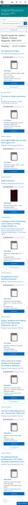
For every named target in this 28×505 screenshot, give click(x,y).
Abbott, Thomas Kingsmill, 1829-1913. (13, 145)
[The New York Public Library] (2, 2)
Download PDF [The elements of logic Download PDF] (14, 87)
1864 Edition (7, 203)
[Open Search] (21, 2)
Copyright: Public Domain (10, 168)
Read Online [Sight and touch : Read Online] (14, 212)
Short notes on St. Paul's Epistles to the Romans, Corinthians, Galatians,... (11, 363)
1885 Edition (7, 71)
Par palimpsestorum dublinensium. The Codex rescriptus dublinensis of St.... (13, 459)
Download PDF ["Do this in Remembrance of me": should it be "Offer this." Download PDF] (14, 447)
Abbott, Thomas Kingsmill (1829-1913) (13, 183)
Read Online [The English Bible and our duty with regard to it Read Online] (14, 171)
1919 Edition (7, 120)
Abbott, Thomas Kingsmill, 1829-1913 (11, 102)
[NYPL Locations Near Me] (16, 2)
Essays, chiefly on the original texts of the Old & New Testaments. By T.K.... (13, 322)
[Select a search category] (14, 19)
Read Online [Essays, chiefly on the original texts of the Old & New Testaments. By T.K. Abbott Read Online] (14, 354)
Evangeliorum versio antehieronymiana (9, 277)
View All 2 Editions (6, 177)
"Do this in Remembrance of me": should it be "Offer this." (13, 412)
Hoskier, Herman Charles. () (10, 101)
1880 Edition (7, 479)
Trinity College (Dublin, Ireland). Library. (13, 228)
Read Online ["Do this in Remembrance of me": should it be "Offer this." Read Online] (14, 443)
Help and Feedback (22, 503)
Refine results (14, 30)
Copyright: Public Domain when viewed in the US (12, 79)
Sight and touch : (8, 180)
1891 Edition (7, 343)
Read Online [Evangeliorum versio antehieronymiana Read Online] (14, 311)
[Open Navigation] (25, 2)
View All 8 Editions (6, 92)
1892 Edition (7, 385)
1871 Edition (7, 162)
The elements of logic (10, 51)
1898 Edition (7, 433)
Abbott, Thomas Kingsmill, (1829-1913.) (13, 53)
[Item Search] (12, 23)
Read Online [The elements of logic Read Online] (14, 83)
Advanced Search (22, 26)
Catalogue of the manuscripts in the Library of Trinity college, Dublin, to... (13, 223)
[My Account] (12, 2)
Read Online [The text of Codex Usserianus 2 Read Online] (14, 131)
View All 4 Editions (6, 136)
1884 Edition (7, 299)
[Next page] (10, 501)
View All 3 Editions (6, 407)
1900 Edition (7, 251)
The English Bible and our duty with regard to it (14, 141)
